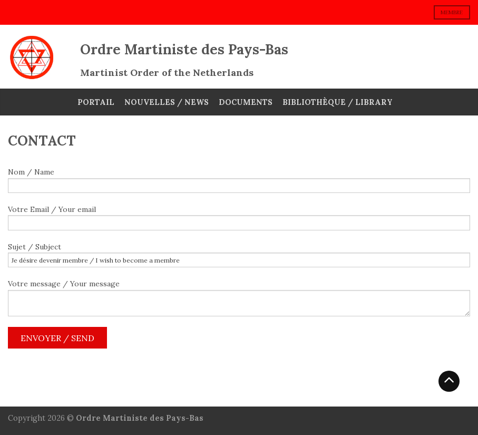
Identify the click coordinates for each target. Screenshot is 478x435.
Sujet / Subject (239, 255)
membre (452, 12)
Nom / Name (239, 180)
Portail (95, 102)
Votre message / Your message (239, 297)
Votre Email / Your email (239, 217)
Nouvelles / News (166, 102)
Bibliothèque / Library (337, 102)
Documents (245, 102)
